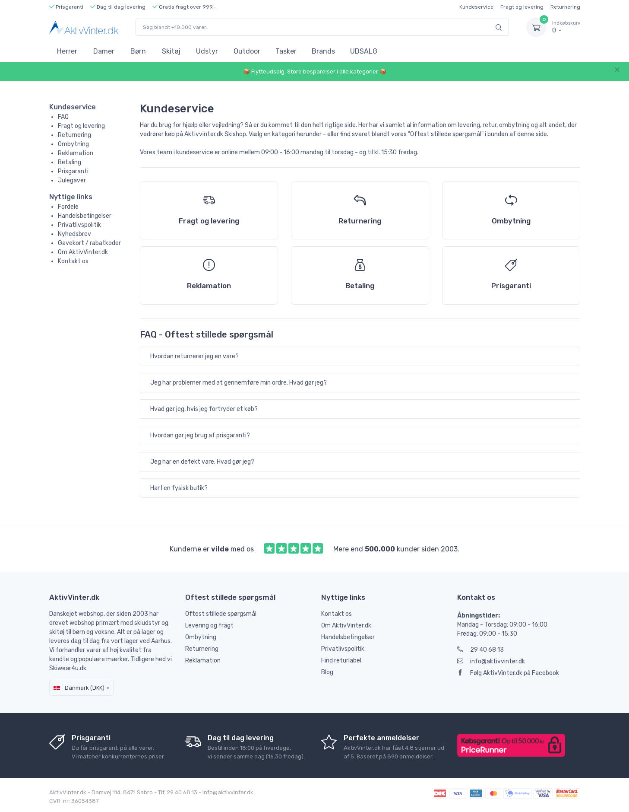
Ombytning (73, 144)
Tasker (286, 51)
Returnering (565, 7)
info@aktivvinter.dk (491, 661)
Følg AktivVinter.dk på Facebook (508, 673)
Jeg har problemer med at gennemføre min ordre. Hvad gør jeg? (238, 382)
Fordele (68, 206)
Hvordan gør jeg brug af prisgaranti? (200, 435)
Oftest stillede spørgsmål (220, 614)
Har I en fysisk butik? (179, 488)
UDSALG (363, 51)
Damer (103, 51)
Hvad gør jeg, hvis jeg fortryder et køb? (204, 409)
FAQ (63, 117)
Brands (323, 51)
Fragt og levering (522, 7)
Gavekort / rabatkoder (89, 243)
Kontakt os (73, 261)
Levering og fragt (209, 625)
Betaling (69, 162)
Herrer (67, 51)
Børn (138, 51)
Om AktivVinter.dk (83, 252)
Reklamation (75, 153)
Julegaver (72, 180)
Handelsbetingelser (84, 216)
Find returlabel (341, 660)
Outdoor (247, 51)
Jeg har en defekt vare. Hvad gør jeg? (202, 461)
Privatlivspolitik (79, 225)
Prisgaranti (73, 171)
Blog (327, 672)
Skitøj (171, 51)
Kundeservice (476, 7)
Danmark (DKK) (79, 688)
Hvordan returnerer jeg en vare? (194, 356)
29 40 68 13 (480, 649)
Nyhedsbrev (74, 234)
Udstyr (207, 51)
